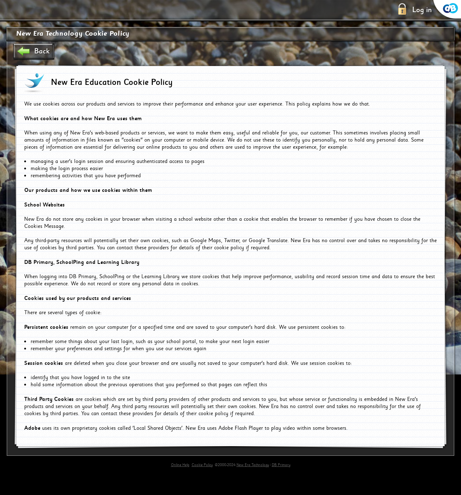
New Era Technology (253, 465)
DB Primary (281, 465)
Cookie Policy (202, 465)
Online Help (180, 465)
